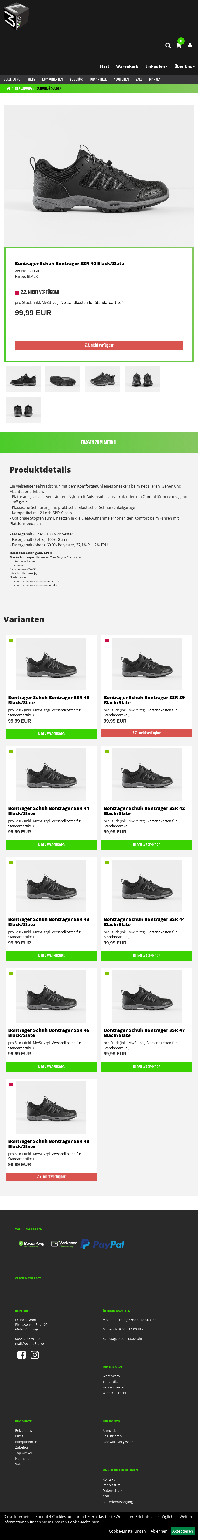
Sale (139, 79)
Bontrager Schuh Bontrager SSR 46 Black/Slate (48, 1032)
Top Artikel (98, 79)
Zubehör (76, 79)
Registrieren (112, 1436)
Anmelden (111, 1430)
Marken (155, 79)
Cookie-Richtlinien (83, 1522)
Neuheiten (121, 79)
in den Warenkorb (51, 734)
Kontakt (109, 1479)
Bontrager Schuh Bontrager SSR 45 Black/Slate (48, 700)
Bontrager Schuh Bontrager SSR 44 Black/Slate (144, 922)
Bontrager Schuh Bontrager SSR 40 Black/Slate (69, 263)
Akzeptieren (182, 1531)
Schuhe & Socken (49, 88)
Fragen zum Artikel (99, 442)
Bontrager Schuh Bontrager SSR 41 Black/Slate (48, 811)
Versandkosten (114, 1387)
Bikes (31, 79)
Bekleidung (11, 79)
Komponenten (52, 79)
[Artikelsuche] (168, 46)
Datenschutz (112, 1490)
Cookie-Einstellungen (127, 1531)
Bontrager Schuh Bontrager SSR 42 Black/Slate (144, 811)
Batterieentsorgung (118, 1502)
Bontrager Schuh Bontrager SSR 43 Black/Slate (48, 922)
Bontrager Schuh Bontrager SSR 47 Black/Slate (144, 1032)
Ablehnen (159, 1531)
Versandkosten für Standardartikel (91, 302)
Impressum (111, 1485)
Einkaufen (156, 66)
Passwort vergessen (118, 1441)
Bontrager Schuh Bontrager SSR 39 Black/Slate (144, 700)
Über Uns (184, 66)
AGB (106, 1496)
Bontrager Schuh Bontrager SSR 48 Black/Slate (48, 1144)
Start (104, 66)
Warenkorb (127, 66)
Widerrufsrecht (114, 1393)
